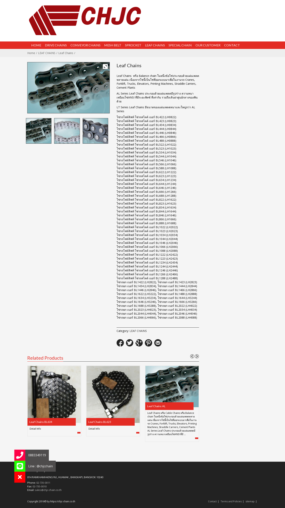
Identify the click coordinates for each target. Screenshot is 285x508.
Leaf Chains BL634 (40, 421)
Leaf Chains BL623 (99, 421)
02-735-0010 (40, 486)
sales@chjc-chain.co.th (48, 490)
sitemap (250, 501)
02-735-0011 (43, 482)
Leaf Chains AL (156, 406)
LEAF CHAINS (46, 53)
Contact (212, 501)
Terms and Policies (231, 501)
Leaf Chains (65, 53)
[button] (19, 477)
